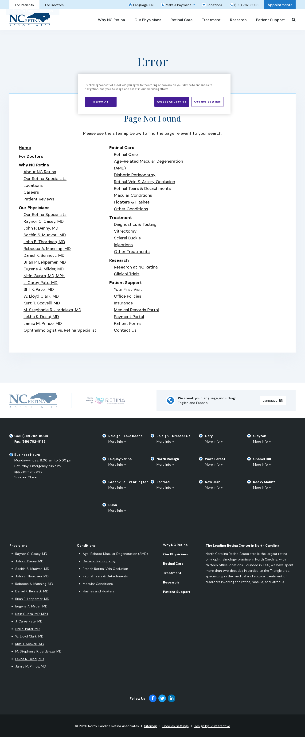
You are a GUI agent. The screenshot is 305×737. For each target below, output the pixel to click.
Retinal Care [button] (181, 19)
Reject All (100, 102)
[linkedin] (171, 698)
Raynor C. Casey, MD (43, 221)
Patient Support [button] (270, 19)
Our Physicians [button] (147, 19)
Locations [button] (214, 5)
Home (25, 147)
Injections (123, 245)
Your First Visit (128, 289)
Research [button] (238, 19)
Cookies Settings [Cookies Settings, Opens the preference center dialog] (207, 102)
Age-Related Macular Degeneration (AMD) (115, 554)
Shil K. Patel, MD (38, 289)
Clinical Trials (126, 274)
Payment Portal (129, 316)
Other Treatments (132, 251)
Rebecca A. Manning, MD (47, 248)
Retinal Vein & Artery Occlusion (144, 181)
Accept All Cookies (171, 102)
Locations (33, 185)
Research (171, 582)
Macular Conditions (133, 195)
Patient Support (176, 592)
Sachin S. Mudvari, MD (44, 235)
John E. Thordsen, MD (44, 242)
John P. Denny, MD (40, 228)
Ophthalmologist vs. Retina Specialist (59, 330)
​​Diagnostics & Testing (135, 224)
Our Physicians (175, 554)
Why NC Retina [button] (111, 19)
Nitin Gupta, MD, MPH (44, 276)
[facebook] (152, 698)
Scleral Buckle (127, 238)
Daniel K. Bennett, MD (44, 255)
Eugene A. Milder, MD (43, 269)
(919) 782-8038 (246, 5)
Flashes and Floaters (98, 591)
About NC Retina (39, 172)
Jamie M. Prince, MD (42, 323)
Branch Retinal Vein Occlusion (105, 569)
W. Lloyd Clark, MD (41, 296)
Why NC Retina (175, 545)
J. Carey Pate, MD (40, 282)
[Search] (294, 20)
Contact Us (125, 330)
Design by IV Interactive (212, 726)
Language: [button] (143, 5)
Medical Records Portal (136, 310)
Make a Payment (178, 5)
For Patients (24, 5)
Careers (31, 192)
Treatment (172, 573)
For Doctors (54, 5)
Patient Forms (127, 323)
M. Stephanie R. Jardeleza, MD (52, 310)
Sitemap (150, 726)
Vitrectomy (125, 231)
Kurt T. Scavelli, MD (41, 303)
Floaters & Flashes (132, 202)
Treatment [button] (211, 19)
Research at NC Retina (136, 267)
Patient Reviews (38, 199)
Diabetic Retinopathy (134, 175)
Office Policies (127, 296)
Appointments (280, 5)
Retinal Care (126, 154)
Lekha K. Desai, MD (41, 316)
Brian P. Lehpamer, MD (44, 262)
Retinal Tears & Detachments (142, 188)
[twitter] (162, 698)
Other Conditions (131, 209)
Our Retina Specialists (44, 178)
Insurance (123, 303)
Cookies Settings (175, 726)
